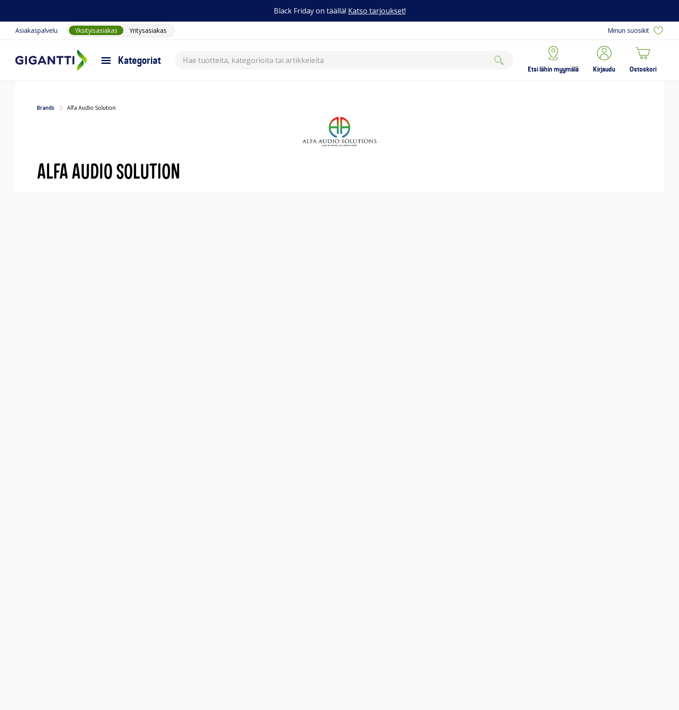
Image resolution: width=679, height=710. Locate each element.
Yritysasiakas (148, 30)
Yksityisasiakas (96, 30)
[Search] (498, 60)
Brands (45, 108)
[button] (604, 60)
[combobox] (344, 60)
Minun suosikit (635, 30)
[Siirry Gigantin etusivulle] (51, 60)
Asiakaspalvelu (36, 30)
